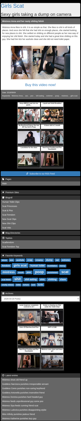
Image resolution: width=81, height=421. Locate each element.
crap (29, 260)
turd (33, 285)
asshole (20, 260)
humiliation (52, 266)
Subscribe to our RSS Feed (40, 174)
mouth (21, 272)
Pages (6, 179)
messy (62, 266)
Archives (7, 293)
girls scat (73, 96)
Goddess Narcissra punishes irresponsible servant (25, 384)
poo (31, 96)
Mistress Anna (17, 96)
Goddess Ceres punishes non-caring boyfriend (23, 388)
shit (17, 279)
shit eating (40, 96)
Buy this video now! (40, 85)
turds (40, 284)
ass (26, 96)
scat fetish (6, 280)
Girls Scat (12, 6)
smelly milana (7, 285)
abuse (4, 260)
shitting (52, 279)
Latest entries (10, 375)
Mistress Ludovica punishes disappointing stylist (24, 410)
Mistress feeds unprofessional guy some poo (22, 401)
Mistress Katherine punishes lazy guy (19, 418)
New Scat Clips (9, 219)
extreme (49, 96)
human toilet (37, 265)
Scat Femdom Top (10, 247)
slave (63, 279)
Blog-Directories (11, 233)
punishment (53, 272)
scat (64, 272)
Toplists (7, 238)
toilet (18, 285)
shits (42, 279)
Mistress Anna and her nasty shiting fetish (23, 21)
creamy (39, 260)
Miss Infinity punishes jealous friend (18, 414)
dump (49, 260)
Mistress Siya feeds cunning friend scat (20, 405)
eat (57, 260)
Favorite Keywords (12, 255)
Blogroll (7, 197)
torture (26, 285)
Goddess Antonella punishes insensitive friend (23, 392)
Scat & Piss (7, 210)
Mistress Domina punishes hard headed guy (22, 397)
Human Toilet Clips (10, 202)
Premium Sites (10, 192)
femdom (6, 265)
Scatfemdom (8, 242)
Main (4, 183)
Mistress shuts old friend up (14, 380)
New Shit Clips (9, 223)
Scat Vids (6, 228)
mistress (64, 96)
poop (57, 96)
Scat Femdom (8, 215)
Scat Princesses (9, 206)
